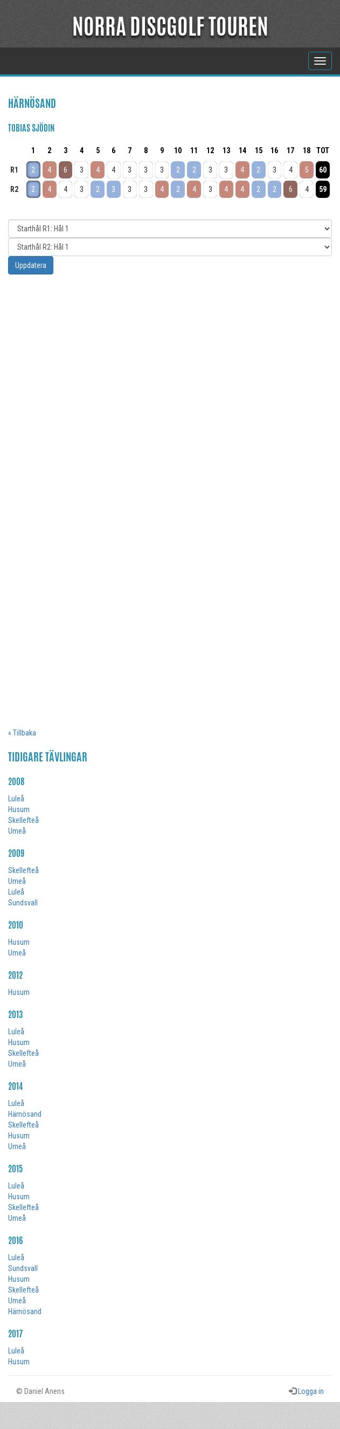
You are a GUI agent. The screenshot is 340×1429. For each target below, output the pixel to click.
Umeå (17, 831)
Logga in (311, 1391)
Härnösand (24, 1114)
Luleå (16, 798)
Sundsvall (23, 902)
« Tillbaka (22, 733)
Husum (19, 809)
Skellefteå (23, 820)
